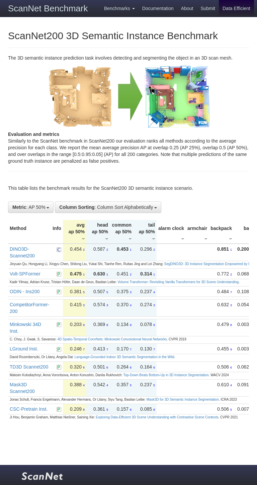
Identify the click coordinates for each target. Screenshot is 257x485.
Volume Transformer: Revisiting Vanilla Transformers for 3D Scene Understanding (178, 282)
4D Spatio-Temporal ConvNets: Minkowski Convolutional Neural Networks (112, 339)
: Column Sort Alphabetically (108, 207)
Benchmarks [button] (119, 8)
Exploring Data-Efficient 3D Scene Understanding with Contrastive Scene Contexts (157, 417)
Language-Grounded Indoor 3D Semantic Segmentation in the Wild (124, 357)
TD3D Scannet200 (29, 367)
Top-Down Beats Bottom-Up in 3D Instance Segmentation (165, 375)
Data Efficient (236, 8)
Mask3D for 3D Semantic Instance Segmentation (183, 399)
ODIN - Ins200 (24, 291)
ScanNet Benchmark (48, 8)
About (187, 8)
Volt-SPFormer (25, 273)
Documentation (158, 8)
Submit (207, 8)
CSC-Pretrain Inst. (29, 409)
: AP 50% (30, 207)
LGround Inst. (24, 348)
